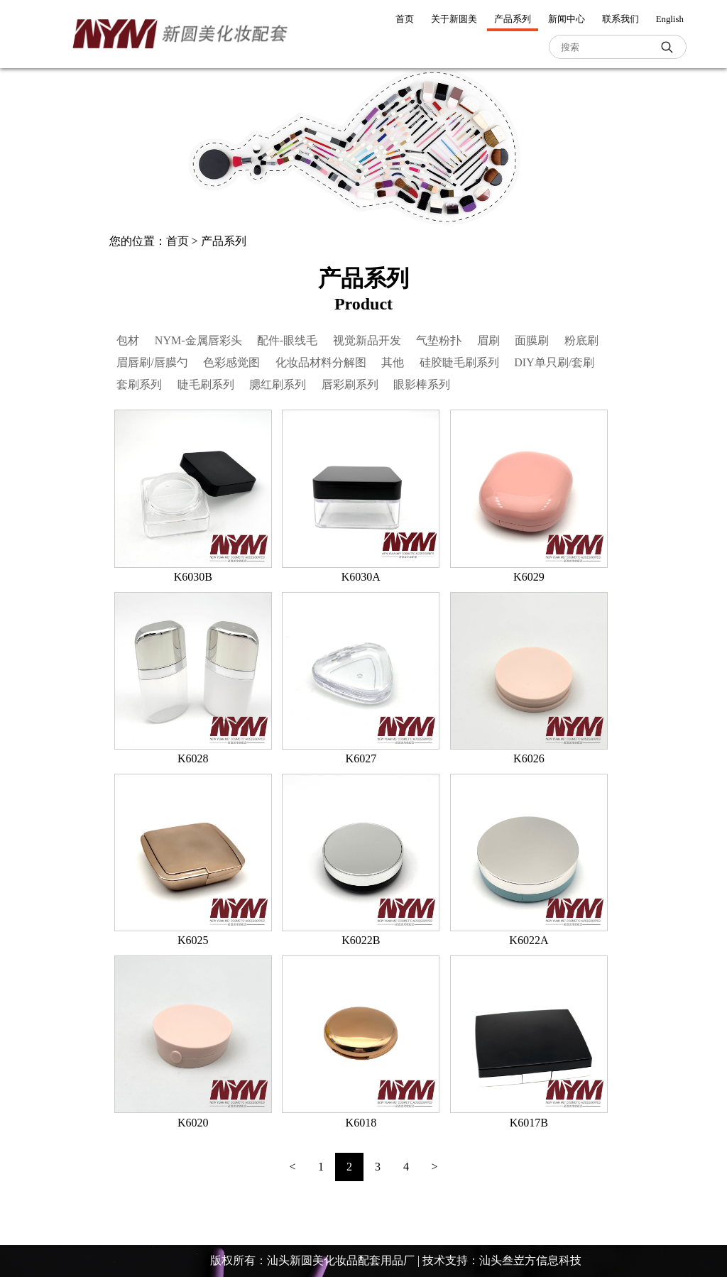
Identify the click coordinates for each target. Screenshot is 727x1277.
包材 (127, 340)
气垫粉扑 (438, 340)
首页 (404, 19)
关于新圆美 (454, 19)
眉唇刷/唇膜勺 (151, 362)
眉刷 (488, 340)
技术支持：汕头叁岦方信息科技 (501, 1260)
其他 (392, 362)
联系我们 (620, 19)
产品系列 (512, 19)
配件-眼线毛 (287, 340)
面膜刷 (532, 340)
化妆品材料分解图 (320, 362)
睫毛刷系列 (205, 384)
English (670, 19)
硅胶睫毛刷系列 (459, 362)
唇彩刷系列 (350, 384)
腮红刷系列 (277, 384)
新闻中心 (566, 19)
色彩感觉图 (231, 362)
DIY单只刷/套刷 (554, 362)
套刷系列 (139, 384)
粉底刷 (581, 340)
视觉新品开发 (367, 340)
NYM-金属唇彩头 (198, 340)
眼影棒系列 (421, 384)
